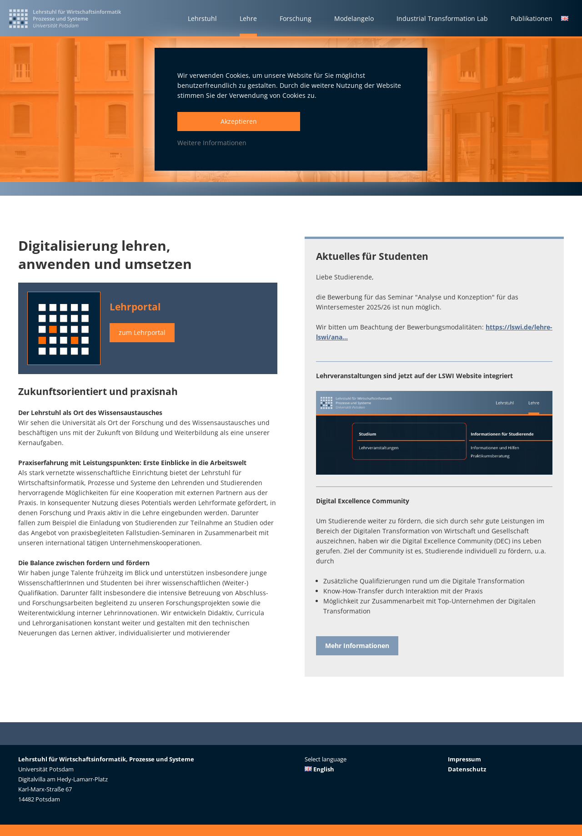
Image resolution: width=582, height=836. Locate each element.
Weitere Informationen (211, 142)
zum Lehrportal (142, 332)
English (319, 769)
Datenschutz (467, 769)
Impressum (464, 759)
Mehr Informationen (357, 645)
